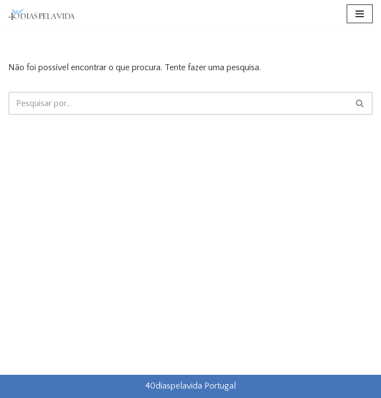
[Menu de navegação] (360, 13)
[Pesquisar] (178, 103)
